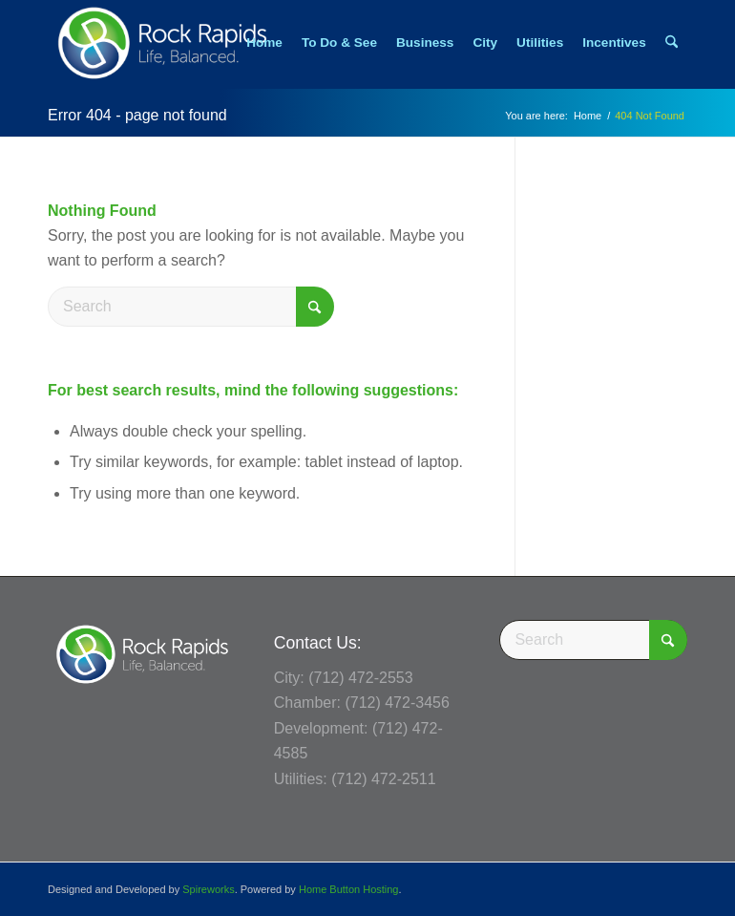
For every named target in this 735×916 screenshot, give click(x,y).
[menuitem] (264, 43)
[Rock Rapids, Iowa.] (162, 43)
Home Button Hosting (349, 889)
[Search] (671, 43)
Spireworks (208, 889)
